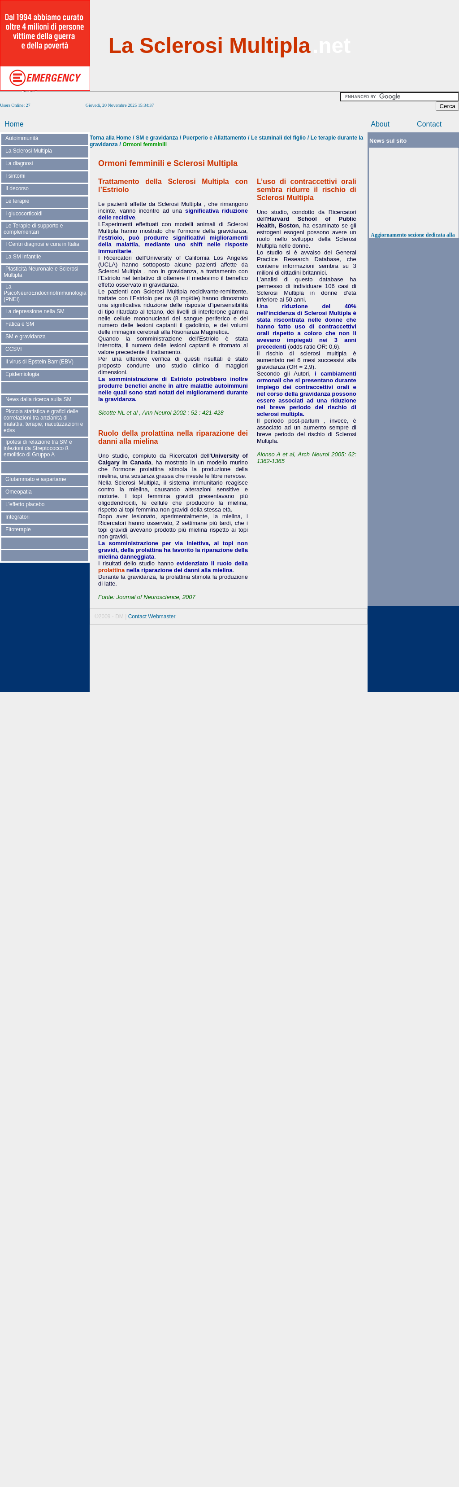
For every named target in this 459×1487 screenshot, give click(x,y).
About (380, 124)
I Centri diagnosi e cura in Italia (42, 244)
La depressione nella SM (35, 311)
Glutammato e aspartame (35, 479)
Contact (429, 124)
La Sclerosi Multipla (28, 151)
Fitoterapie (18, 529)
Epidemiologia (22, 374)
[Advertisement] (414, 45)
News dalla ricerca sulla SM (38, 399)
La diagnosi (19, 163)
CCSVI (13, 349)
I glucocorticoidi (24, 213)
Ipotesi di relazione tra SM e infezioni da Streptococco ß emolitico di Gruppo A (38, 448)
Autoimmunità (21, 138)
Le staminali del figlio (278, 138)
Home (14, 124)
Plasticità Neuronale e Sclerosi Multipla (41, 272)
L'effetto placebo (24, 504)
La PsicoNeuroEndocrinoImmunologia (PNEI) (45, 293)
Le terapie (17, 201)
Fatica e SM (19, 324)
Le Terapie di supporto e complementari (33, 229)
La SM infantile (23, 257)
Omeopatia (18, 492)
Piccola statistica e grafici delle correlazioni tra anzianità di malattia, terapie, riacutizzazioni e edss (43, 420)
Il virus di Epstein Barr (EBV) (39, 362)
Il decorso (17, 188)
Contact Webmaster (152, 616)
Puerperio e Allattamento (215, 138)
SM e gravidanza (25, 336)
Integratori (17, 517)
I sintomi (15, 176)
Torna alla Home (110, 138)
